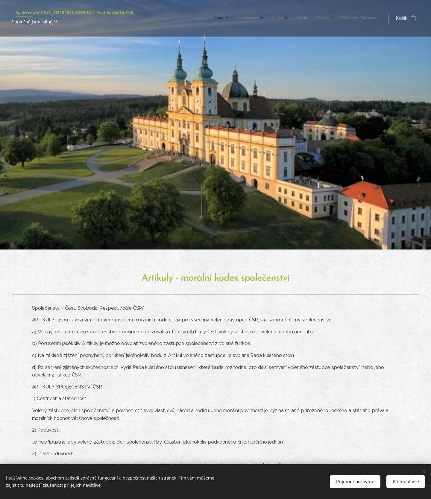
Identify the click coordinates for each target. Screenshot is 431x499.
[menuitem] (309, 18)
